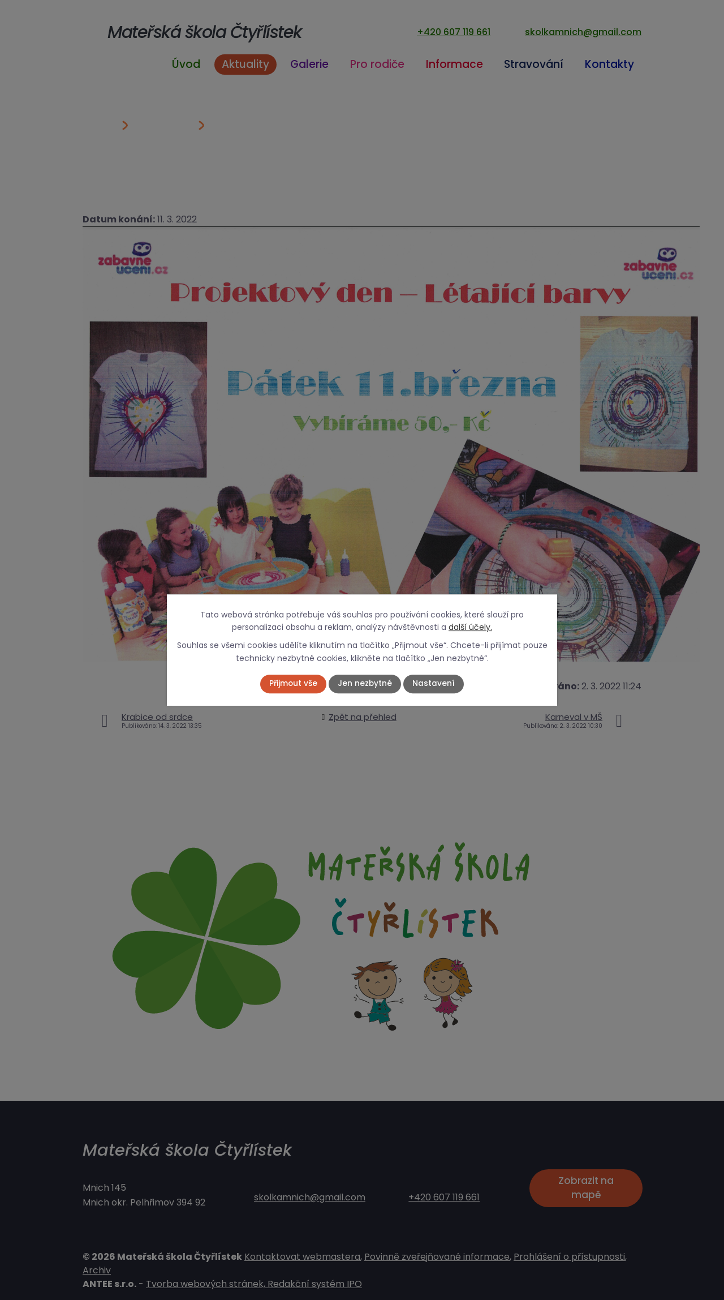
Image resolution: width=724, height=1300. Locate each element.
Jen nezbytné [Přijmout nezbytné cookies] (365, 683)
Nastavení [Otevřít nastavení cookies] (434, 683)
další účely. (470, 627)
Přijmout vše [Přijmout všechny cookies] (293, 683)
